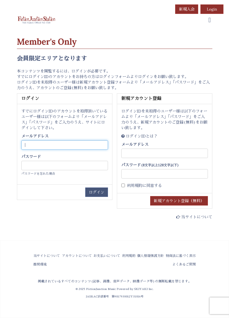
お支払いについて (107, 255)
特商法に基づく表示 (181, 255)
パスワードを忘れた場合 (38, 173)
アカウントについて (77, 255)
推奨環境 (40, 264)
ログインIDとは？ (141, 136)
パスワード (31, 157)
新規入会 (187, 9)
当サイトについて (196, 217)
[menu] (209, 20)
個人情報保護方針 (150, 255)
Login (212, 9)
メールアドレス (35, 136)
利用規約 (134, 185)
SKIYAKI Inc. (143, 289)
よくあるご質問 (184, 264)
